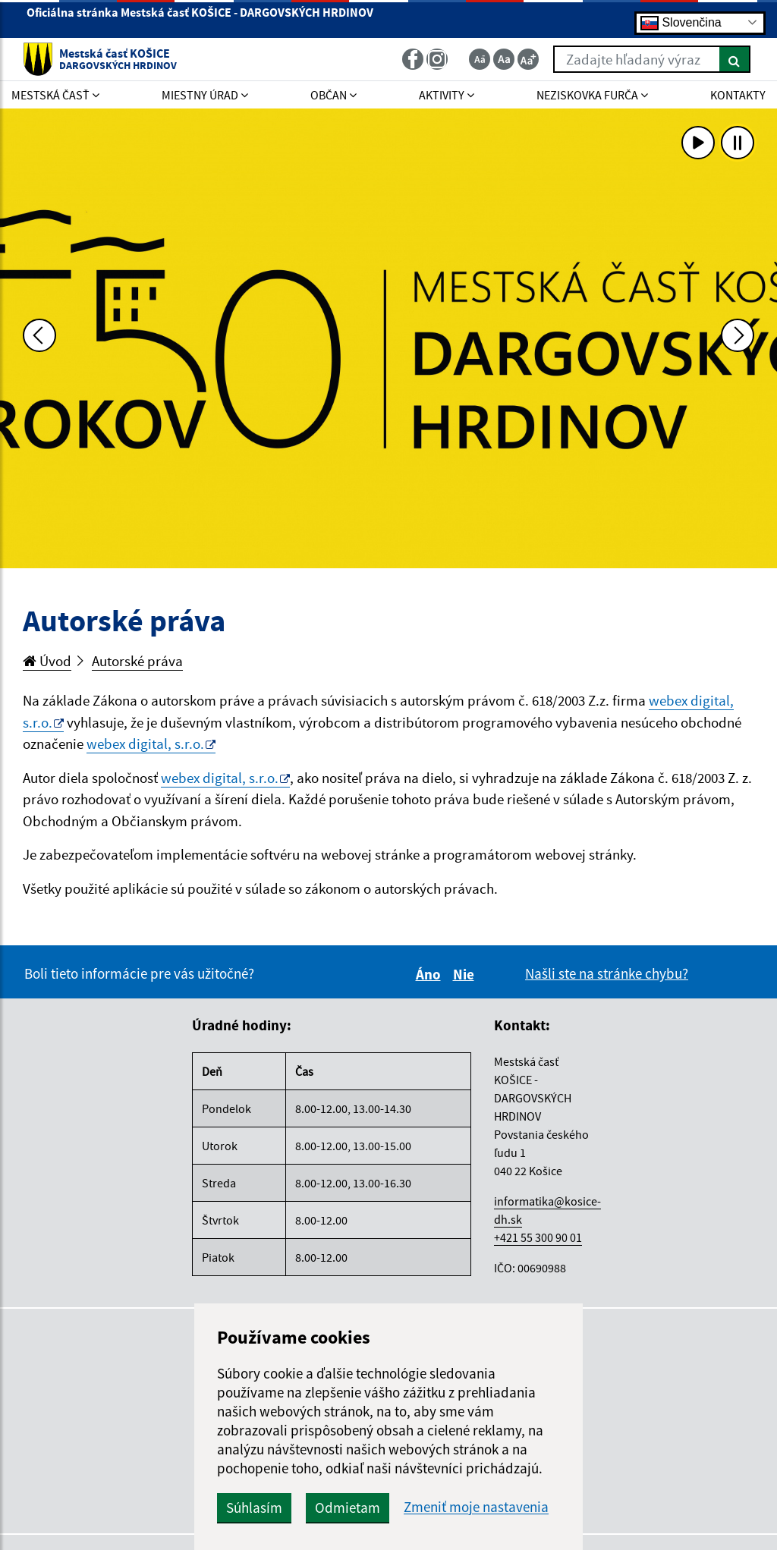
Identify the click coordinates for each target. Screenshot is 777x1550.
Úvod (47, 661)
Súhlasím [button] (254, 1507)
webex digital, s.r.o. (145, 743)
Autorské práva (137, 661)
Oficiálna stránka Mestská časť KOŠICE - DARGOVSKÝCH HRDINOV (200, 18)
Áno (430, 974)
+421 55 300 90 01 (538, 1237)
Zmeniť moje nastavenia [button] (476, 1507)
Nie (466, 974)
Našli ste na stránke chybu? (606, 973)
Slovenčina (681, 22)
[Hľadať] (734, 59)
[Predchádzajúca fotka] (39, 335)
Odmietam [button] (347, 1507)
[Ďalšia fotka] (737, 335)
